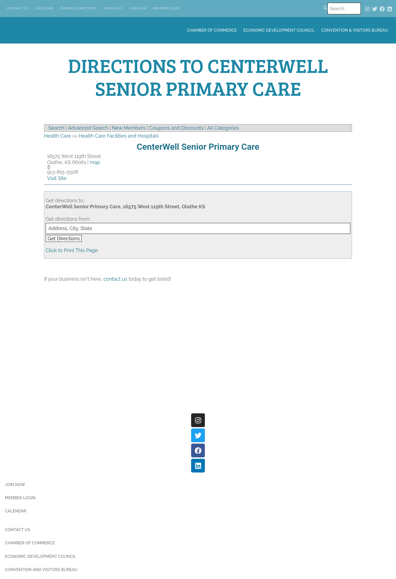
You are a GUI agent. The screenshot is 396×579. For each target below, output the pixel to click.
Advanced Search (88, 128)
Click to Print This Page (72, 250)
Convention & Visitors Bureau (354, 30)
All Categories (223, 128)
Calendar (44, 8)
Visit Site (57, 178)
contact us (115, 279)
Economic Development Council (279, 30)
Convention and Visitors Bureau (41, 569)
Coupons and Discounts (176, 128)
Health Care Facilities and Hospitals (119, 136)
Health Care (57, 136)
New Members (128, 128)
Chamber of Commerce (212, 30)
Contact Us (17, 8)
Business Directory (78, 8)
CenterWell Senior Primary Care (198, 147)
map (95, 162)
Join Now (138, 8)
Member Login (166, 8)
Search (56, 128)
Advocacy (113, 8)
